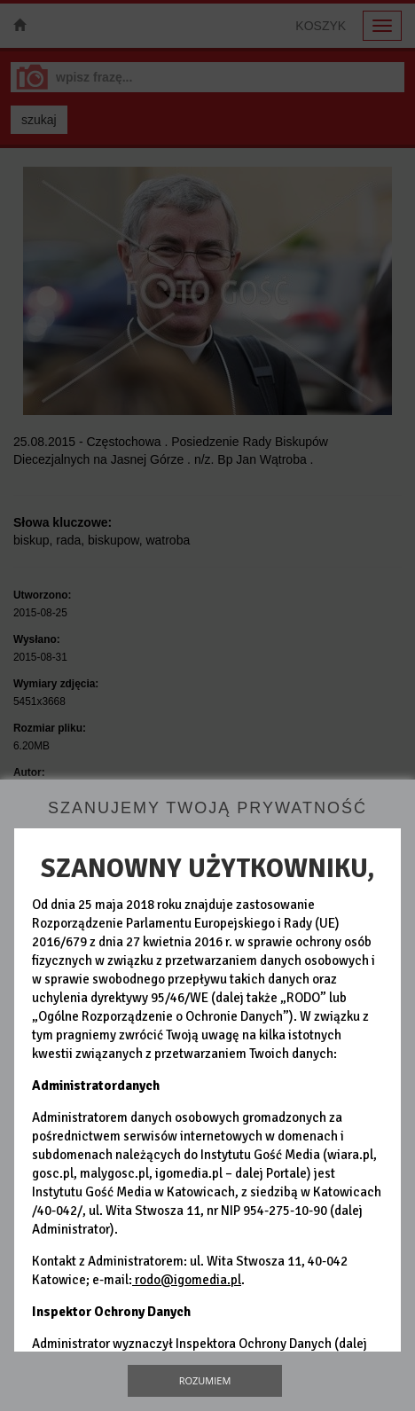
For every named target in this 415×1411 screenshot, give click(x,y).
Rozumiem (205, 1380)
